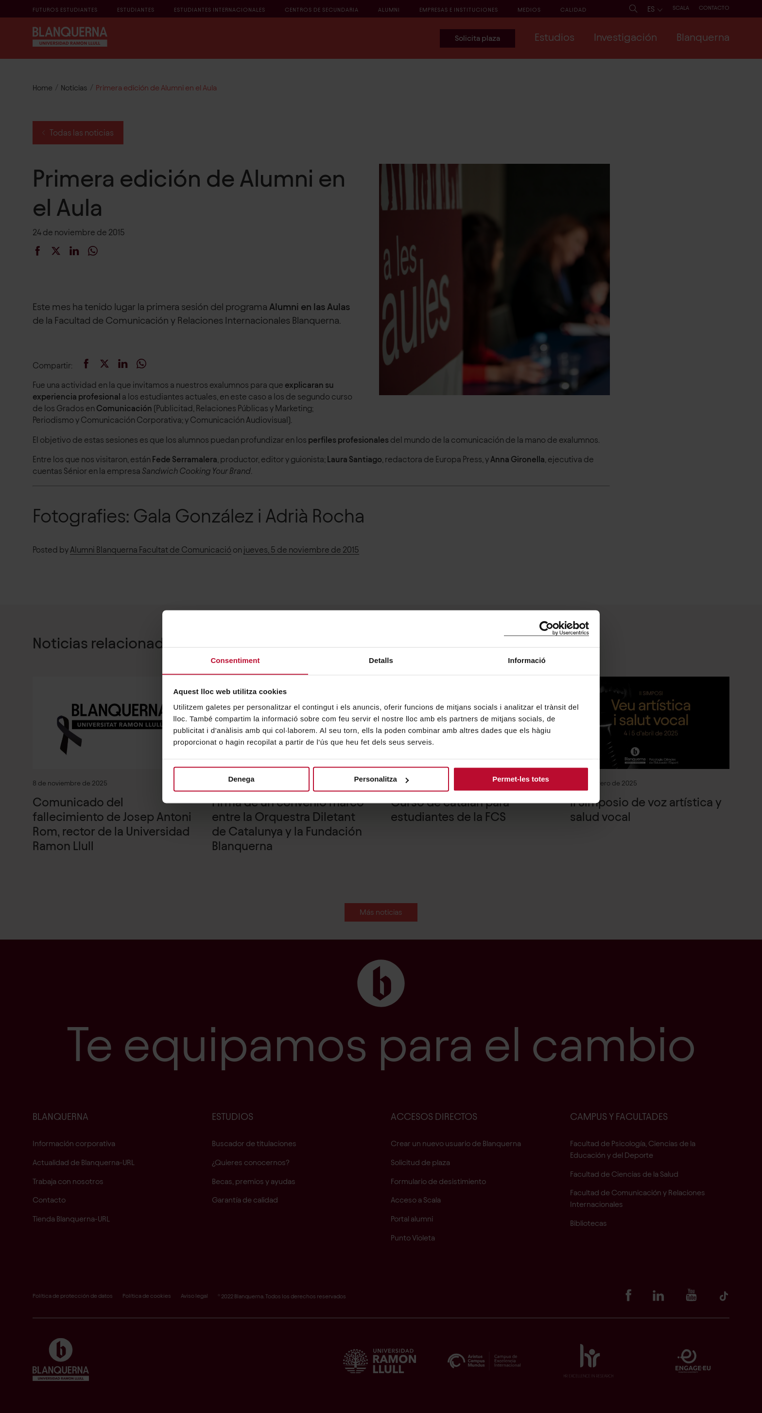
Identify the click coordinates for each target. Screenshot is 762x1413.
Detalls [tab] (381, 660)
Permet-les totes (520, 779)
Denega (241, 779)
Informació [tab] (527, 660)
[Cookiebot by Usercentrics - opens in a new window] (546, 628)
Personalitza (381, 779)
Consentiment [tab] (235, 660)
